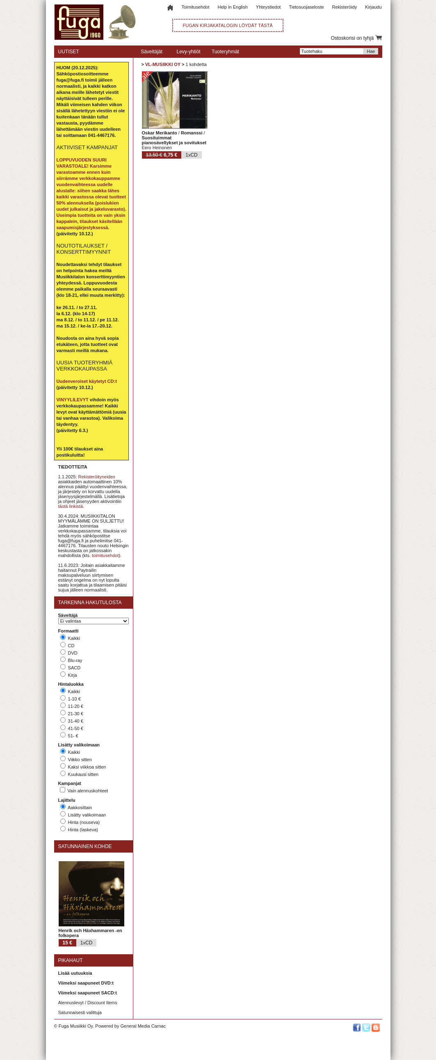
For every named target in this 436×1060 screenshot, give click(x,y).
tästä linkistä (70, 506)
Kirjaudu (373, 7)
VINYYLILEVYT (73, 399)
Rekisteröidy (344, 7)
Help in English (232, 7)
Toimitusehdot (196, 7)
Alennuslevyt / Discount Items (87, 1002)
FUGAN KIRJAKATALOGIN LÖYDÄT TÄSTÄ (228, 25)
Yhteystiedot (268, 7)
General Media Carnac (143, 1026)
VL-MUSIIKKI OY (162, 64)
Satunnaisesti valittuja (80, 1012)
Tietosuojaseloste (306, 7)
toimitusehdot (105, 555)
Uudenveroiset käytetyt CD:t (87, 381)
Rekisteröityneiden (96, 476)
